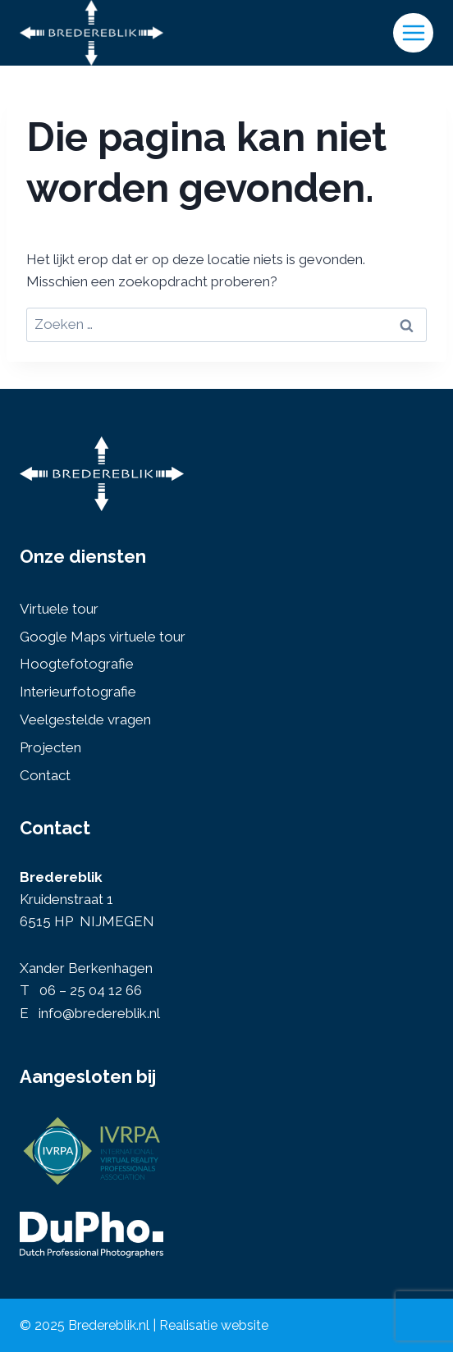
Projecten (50, 747)
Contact (45, 775)
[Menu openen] (413, 33)
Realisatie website (213, 1325)
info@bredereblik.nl (99, 1013)
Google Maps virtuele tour (102, 636)
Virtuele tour (59, 609)
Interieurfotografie (78, 691)
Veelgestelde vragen (85, 719)
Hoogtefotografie (77, 663)
